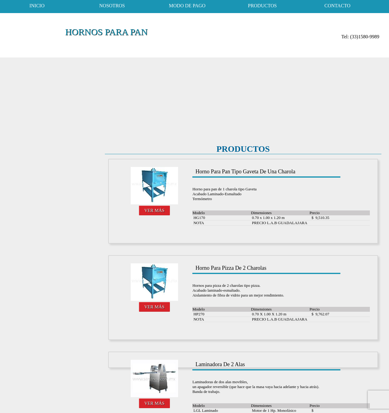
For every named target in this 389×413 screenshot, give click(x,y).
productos (262, 5)
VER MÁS (154, 210)
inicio (37, 5)
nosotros (112, 5)
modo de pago (187, 5)
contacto (338, 5)
